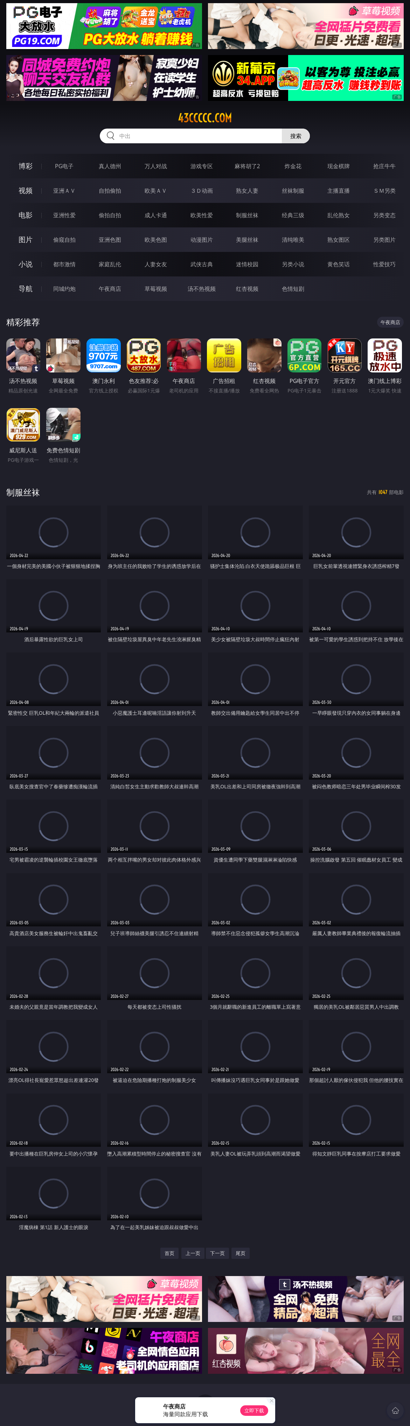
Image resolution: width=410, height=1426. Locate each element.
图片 (26, 239)
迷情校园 (247, 264)
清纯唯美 (293, 240)
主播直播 (338, 190)
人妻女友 (156, 264)
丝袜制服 (293, 190)
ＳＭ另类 (384, 190)
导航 (26, 288)
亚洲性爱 (64, 215)
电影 (26, 215)
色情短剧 (293, 289)
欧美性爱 (201, 215)
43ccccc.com (205, 118)
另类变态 (384, 215)
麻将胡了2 (247, 166)
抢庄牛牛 (384, 166)
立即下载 (254, 1410)
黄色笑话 (338, 264)
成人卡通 (156, 215)
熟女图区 (338, 240)
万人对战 (156, 166)
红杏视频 (247, 289)
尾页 (240, 1253)
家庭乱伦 (110, 264)
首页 (169, 1253)
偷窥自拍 (64, 240)
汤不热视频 (202, 289)
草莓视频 (156, 289)
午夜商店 (110, 289)
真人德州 (110, 166)
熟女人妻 (247, 190)
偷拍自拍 (110, 215)
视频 (26, 190)
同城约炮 (64, 289)
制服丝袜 (247, 215)
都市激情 (64, 264)
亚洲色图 (110, 240)
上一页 (193, 1253)
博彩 (26, 166)
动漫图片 (201, 240)
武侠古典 (201, 264)
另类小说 (293, 264)
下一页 (217, 1253)
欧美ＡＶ (156, 190)
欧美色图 (156, 240)
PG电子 (64, 166)
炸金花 (293, 166)
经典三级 (293, 215)
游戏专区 (201, 166)
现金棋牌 (338, 166)
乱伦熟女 (338, 215)
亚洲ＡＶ (64, 190)
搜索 (295, 136)
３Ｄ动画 (201, 190)
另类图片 (384, 240)
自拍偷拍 (110, 190)
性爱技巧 (384, 264)
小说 (26, 264)
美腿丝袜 (247, 240)
